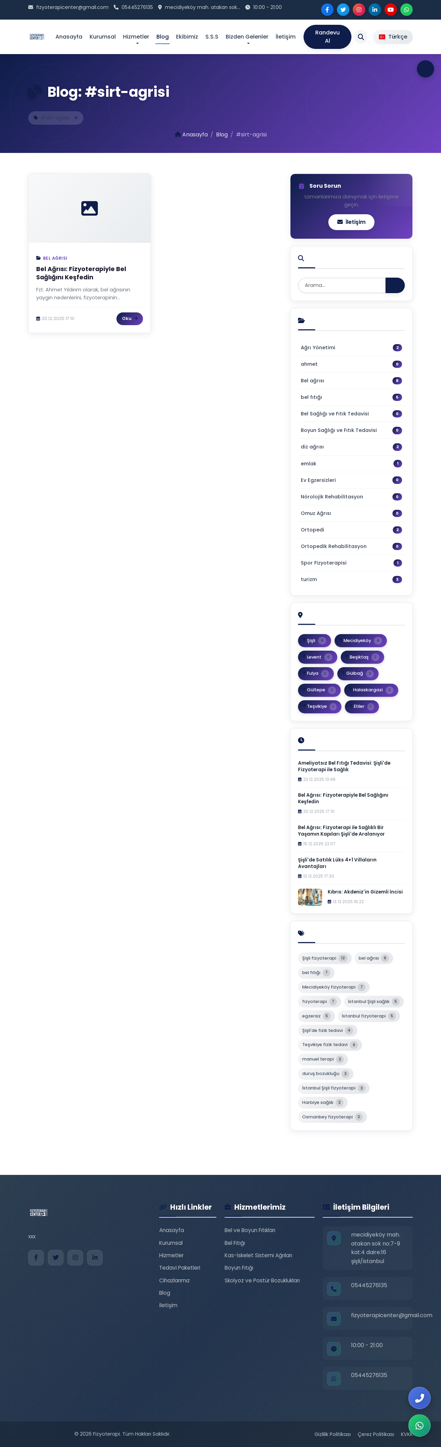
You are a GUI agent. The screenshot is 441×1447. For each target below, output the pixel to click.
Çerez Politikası (376, 1434)
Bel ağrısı (55, 258)
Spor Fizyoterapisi (351, 563)
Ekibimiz (187, 37)
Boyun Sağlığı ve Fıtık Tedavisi (351, 430)
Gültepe (319, 690)
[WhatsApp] (406, 9)
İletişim (286, 37)
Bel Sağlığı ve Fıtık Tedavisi (351, 413)
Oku (129, 318)
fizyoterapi (319, 1001)
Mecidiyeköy (360, 640)
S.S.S (211, 37)
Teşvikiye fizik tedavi (330, 1045)
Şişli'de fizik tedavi (327, 1030)
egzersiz (316, 1016)
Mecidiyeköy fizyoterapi (334, 987)
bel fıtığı (351, 397)
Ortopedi (351, 530)
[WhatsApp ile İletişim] (419, 1425)
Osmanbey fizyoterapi (332, 1117)
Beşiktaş (362, 657)
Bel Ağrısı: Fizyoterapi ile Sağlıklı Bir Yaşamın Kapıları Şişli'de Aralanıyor (341, 830)
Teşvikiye (320, 707)
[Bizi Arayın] (419, 1398)
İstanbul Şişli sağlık (374, 1001)
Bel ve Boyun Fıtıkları (250, 1230)
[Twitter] (343, 9)
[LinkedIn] (375, 9)
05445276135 (137, 7)
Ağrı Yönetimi (351, 347)
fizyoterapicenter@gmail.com (72, 7)
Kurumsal (103, 37)
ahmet (351, 364)
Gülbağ (358, 674)
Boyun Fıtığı (239, 1267)
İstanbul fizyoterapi (369, 1016)
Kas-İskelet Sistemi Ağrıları (258, 1255)
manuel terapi (323, 1059)
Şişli (314, 640)
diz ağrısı (351, 447)
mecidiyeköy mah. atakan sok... (202, 7)
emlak (351, 463)
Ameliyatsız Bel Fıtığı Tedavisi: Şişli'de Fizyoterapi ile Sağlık (344, 766)
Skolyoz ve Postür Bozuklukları (262, 1280)
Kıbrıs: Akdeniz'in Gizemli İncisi (365, 892)
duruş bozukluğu (325, 1074)
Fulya (316, 674)
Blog (162, 37)
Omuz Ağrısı (351, 513)
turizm (351, 579)
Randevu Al (327, 37)
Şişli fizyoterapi (325, 958)
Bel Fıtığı (235, 1243)
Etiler (362, 707)
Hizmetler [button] (136, 37)
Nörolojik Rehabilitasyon (351, 496)
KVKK (407, 1434)
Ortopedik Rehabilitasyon (351, 546)
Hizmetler (171, 1255)
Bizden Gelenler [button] (247, 37)
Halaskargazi (371, 690)
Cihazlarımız (174, 1280)
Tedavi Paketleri (179, 1267)
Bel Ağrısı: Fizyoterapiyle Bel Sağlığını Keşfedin (81, 273)
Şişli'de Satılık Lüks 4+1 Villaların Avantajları (337, 863)
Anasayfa (68, 37)
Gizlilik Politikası (333, 1434)
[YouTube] (390, 9)
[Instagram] (359, 9)
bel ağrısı (374, 958)
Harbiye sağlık (322, 1102)
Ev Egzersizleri (351, 480)
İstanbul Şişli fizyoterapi (334, 1088)
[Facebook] (327, 9)
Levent (317, 657)
